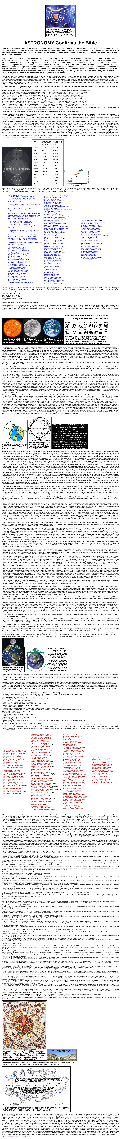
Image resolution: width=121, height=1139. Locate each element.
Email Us (28, 1136)
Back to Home (22, 1136)
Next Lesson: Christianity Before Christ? (10, 1136)
